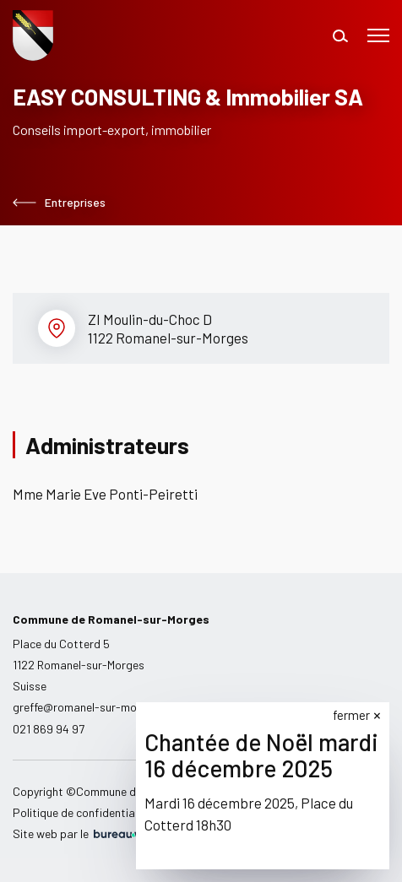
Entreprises (59, 202)
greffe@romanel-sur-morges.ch (93, 707)
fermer (352, 714)
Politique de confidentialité (82, 812)
